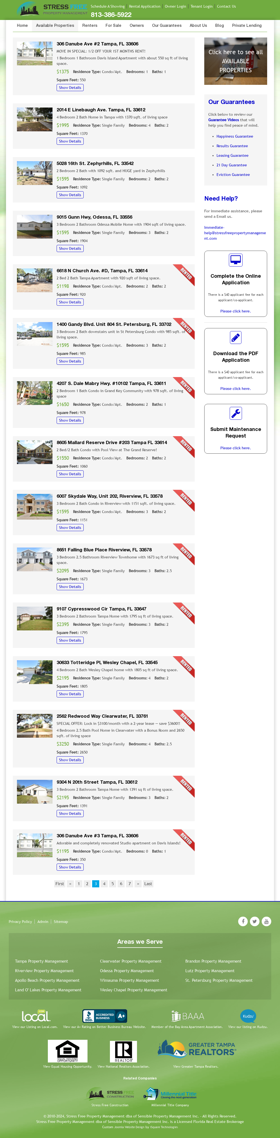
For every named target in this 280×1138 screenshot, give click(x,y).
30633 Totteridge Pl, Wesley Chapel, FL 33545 (107, 663)
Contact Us (226, 6)
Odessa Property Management (127, 970)
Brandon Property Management (213, 961)
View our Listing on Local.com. (35, 1027)
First (60, 883)
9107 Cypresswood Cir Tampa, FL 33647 (101, 609)
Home (22, 26)
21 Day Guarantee (232, 165)
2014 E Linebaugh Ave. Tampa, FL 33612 (101, 110)
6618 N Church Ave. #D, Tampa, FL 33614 (102, 271)
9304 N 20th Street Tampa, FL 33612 (97, 782)
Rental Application (145, 6)
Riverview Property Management (44, 970)
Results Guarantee (232, 146)
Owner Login (175, 6)
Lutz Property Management (210, 970)
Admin (42, 921)
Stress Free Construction (110, 1105)
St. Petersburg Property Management (219, 980)
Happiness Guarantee (235, 136)
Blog (219, 26)
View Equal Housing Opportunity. (67, 1066)
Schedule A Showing (108, 6)
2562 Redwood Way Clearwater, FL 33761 (102, 716)
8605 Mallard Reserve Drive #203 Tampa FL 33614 (112, 443)
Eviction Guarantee (233, 174)
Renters (89, 26)
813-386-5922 (111, 15)
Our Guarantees (167, 26)
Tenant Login (202, 6)
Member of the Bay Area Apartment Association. (187, 1027)
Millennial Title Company (170, 1105)
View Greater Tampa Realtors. (195, 1066)
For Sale (113, 26)
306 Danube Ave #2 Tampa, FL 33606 (97, 44)
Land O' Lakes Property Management (48, 990)
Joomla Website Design (129, 1127)
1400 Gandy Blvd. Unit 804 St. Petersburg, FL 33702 (114, 325)
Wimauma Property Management (129, 980)
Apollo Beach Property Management (47, 980)
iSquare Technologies (164, 1127)
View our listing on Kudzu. (248, 1027)
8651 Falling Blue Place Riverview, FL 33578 (104, 550)
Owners (137, 26)
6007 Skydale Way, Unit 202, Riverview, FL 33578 (109, 496)
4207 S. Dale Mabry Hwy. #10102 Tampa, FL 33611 (111, 384)
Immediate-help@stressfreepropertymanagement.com (235, 233)
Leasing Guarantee (233, 155)
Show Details (70, 87)
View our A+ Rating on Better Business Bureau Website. (104, 1027)
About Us (198, 26)
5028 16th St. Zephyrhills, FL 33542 (95, 164)
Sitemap (61, 921)
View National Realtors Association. (124, 1066)
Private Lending (247, 26)
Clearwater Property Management (131, 961)
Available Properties (55, 26)
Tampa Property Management (41, 961)
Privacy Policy (20, 921)
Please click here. (235, 311)
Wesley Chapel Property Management (133, 990)
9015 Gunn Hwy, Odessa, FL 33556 (94, 217)
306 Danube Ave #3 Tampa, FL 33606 (97, 836)
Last (148, 883)
